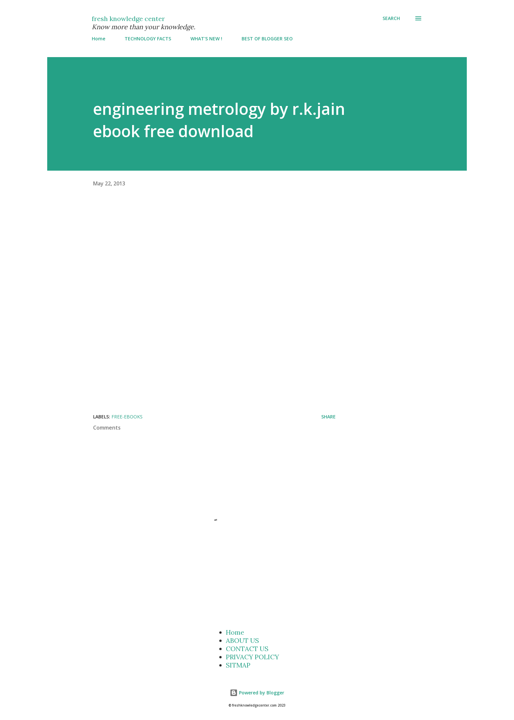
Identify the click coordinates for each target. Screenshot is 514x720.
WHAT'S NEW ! (206, 38)
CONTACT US (247, 649)
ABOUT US (242, 640)
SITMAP (238, 665)
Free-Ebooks (127, 416)
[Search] (391, 18)
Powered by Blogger (257, 692)
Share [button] (328, 416)
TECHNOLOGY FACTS (148, 38)
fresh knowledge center (128, 18)
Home (98, 38)
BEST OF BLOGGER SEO (267, 38)
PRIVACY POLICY (252, 657)
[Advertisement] (232, 250)
